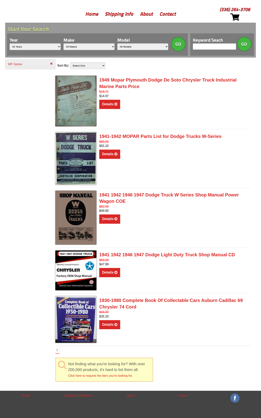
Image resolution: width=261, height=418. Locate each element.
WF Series (30, 64)
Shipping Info (119, 13)
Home (91, 13)
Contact (167, 13)
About (146, 13)
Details (109, 104)
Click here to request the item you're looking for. (100, 375)
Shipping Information (78, 395)
